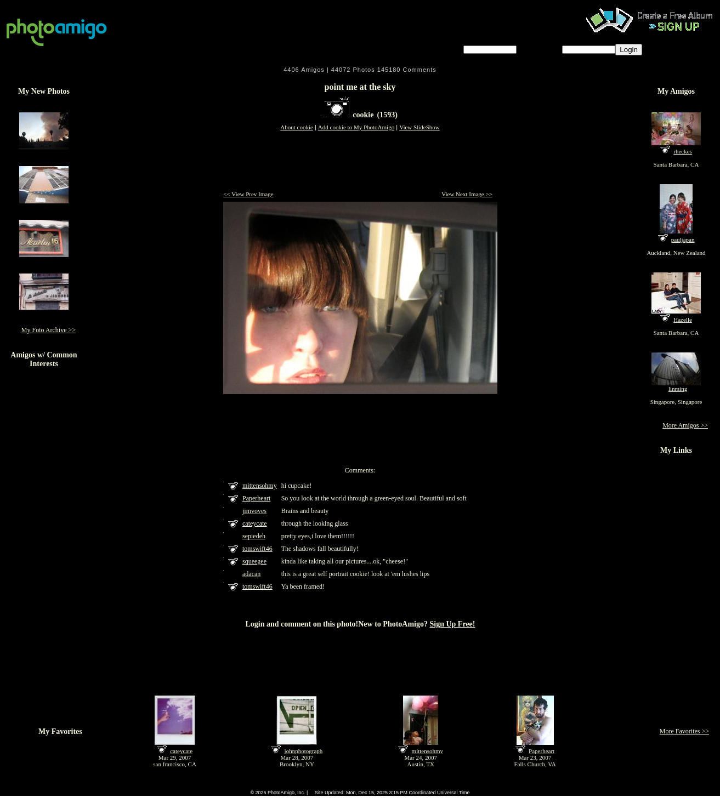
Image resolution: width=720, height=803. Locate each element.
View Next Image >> (466, 194)
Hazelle (682, 319)
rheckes (682, 151)
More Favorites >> (684, 731)
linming (677, 388)
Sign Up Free (450, 785)
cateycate (181, 751)
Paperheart (541, 751)
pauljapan (683, 239)
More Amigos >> (685, 425)
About (392, 785)
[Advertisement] (360, 161)
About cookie (296, 127)
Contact (417, 785)
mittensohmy (427, 751)
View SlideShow (419, 127)
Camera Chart (316, 785)
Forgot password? (677, 49)
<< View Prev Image (248, 194)
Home (263, 785)
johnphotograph (304, 751)
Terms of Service (358, 785)
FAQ (285, 785)
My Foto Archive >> (48, 330)
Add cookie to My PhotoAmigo (356, 127)
